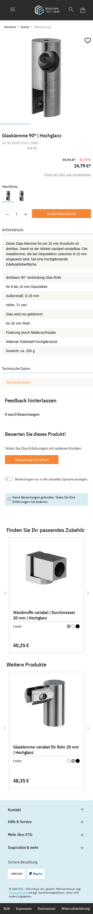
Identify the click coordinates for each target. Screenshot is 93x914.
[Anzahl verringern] (7, 214)
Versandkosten (18, 892)
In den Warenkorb (61, 213)
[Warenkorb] (83, 10)
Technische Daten (18, 382)
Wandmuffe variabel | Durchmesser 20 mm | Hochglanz (44, 615)
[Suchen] (71, 10)
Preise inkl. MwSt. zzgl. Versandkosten (67, 174)
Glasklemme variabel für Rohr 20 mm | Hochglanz (46, 749)
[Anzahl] (16, 214)
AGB (6, 908)
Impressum (24, 908)
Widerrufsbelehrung (76, 908)
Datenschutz (47, 908)
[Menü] (12, 10)
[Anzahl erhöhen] (26, 214)
